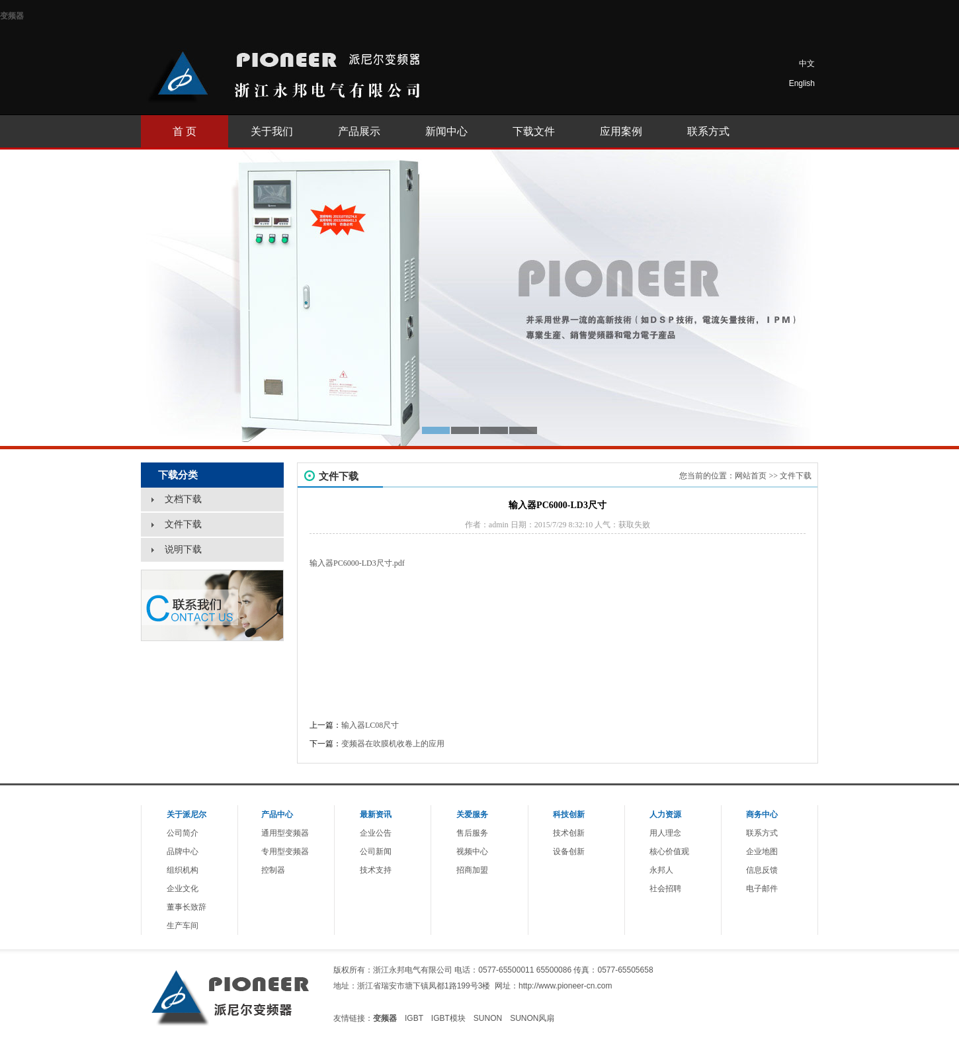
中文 (807, 63)
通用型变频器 (285, 833)
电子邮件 (762, 888)
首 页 (184, 131)
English (802, 83)
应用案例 (621, 131)
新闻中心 (446, 131)
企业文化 (182, 888)
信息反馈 (762, 870)
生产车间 (182, 925)
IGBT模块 (448, 1018)
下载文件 (534, 131)
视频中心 (472, 851)
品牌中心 (182, 851)
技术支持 (376, 870)
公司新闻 (376, 851)
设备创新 (569, 851)
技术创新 (569, 833)
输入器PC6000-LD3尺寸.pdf (357, 563)
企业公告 (376, 833)
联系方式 (708, 131)
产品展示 (359, 131)
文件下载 (796, 475)
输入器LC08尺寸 (370, 725)
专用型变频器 (285, 851)
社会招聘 (665, 888)
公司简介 (182, 833)
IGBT (414, 1018)
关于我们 (272, 131)
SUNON (488, 1018)
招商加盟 (472, 870)
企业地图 (762, 851)
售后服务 (472, 833)
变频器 (12, 16)
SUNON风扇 (532, 1018)
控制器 (273, 870)
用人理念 (665, 833)
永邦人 (661, 870)
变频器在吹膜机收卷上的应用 (392, 743)
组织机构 (182, 870)
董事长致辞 (186, 907)
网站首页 (751, 475)
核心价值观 (669, 851)
